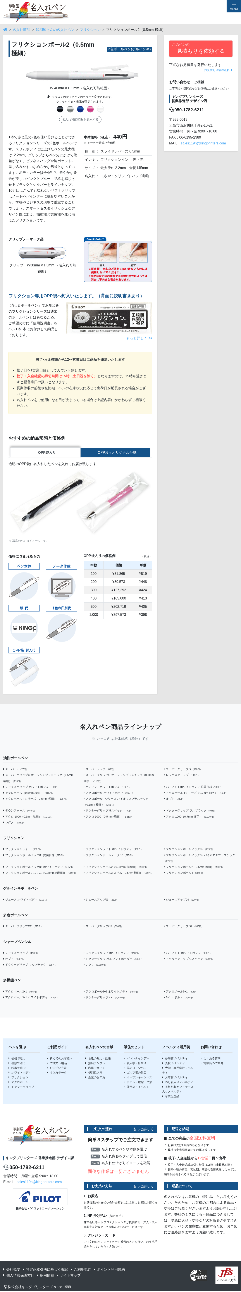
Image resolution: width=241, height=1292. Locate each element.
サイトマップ (69, 1276)
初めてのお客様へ (59, 1059)
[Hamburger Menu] (234, 6)
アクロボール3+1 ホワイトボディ (31, 998)
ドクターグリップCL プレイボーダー (113, 959)
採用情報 (45, 1276)
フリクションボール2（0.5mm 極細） (194, 867)
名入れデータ (57, 1073)
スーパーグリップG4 (183, 927)
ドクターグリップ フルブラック (190, 811)
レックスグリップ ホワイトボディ (31, 787)
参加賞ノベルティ (175, 1059)
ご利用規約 (81, 1270)
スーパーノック (99, 769)
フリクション (90, 30)
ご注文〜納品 (57, 1063)
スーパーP (15, 769)
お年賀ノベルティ (175, 1078)
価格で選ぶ (17, 1059)
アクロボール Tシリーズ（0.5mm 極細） (35, 799)
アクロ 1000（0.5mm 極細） (109, 817)
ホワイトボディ (20, 1073)
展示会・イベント (136, 1087)
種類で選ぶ (17, 1063)
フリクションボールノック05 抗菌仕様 (34, 855)
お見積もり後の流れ (218, 70)
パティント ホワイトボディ (188, 953)
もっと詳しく (139, 338)
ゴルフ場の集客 (135, 1073)
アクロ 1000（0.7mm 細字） (189, 817)
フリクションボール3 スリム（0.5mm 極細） (118, 873)
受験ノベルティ (173, 1063)
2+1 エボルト (180, 998)
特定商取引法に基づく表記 (45, 1270)
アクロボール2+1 (20, 992)
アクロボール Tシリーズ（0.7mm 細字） (196, 793)
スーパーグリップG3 (103, 927)
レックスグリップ (182, 775)
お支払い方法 (57, 1068)
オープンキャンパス (138, 1078)
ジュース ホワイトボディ (25, 900)
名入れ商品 (21, 30)
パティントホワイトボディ (107, 787)
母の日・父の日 (135, 1068)
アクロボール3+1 (181, 992)
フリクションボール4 (184, 873)
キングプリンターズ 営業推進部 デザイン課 (40, 1158)
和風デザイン (95, 1068)
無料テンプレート (98, 1063)
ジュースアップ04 (182, 900)
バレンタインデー (136, 1059)
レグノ (15, 823)
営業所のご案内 (212, 1063)
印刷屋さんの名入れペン (55, 30)
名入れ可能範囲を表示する (80, 119)
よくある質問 (210, 1059)
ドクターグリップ (21, 1087)
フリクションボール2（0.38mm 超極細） (116, 867)
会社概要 (11, 1270)
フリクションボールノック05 (189, 850)
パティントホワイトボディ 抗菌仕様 (193, 787)
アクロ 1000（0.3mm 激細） (28, 817)
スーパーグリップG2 (23, 927)
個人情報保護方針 (18, 1276)
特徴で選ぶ (17, 1068)
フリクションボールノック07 (109, 855)
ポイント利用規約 (109, 1270)
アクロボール (18, 1082)
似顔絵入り (93, 1073)
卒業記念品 (170, 1097)
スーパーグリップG (183, 769)
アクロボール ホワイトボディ (109, 793)
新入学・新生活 (135, 1063)
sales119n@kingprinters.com (203, 143)
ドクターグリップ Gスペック (109, 811)
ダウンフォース (19, 811)
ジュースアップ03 (102, 900)
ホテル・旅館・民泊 (138, 1082)
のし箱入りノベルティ (177, 1082)
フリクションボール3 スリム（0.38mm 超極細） (40, 873)
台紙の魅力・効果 (98, 1059)
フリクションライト (22, 850)
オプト (175, 799)
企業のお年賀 (95, 1078)
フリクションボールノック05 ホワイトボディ (38, 867)
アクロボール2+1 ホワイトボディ (111, 992)
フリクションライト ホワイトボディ (113, 850)
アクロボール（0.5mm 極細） (28, 793)
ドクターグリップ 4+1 (105, 998)
